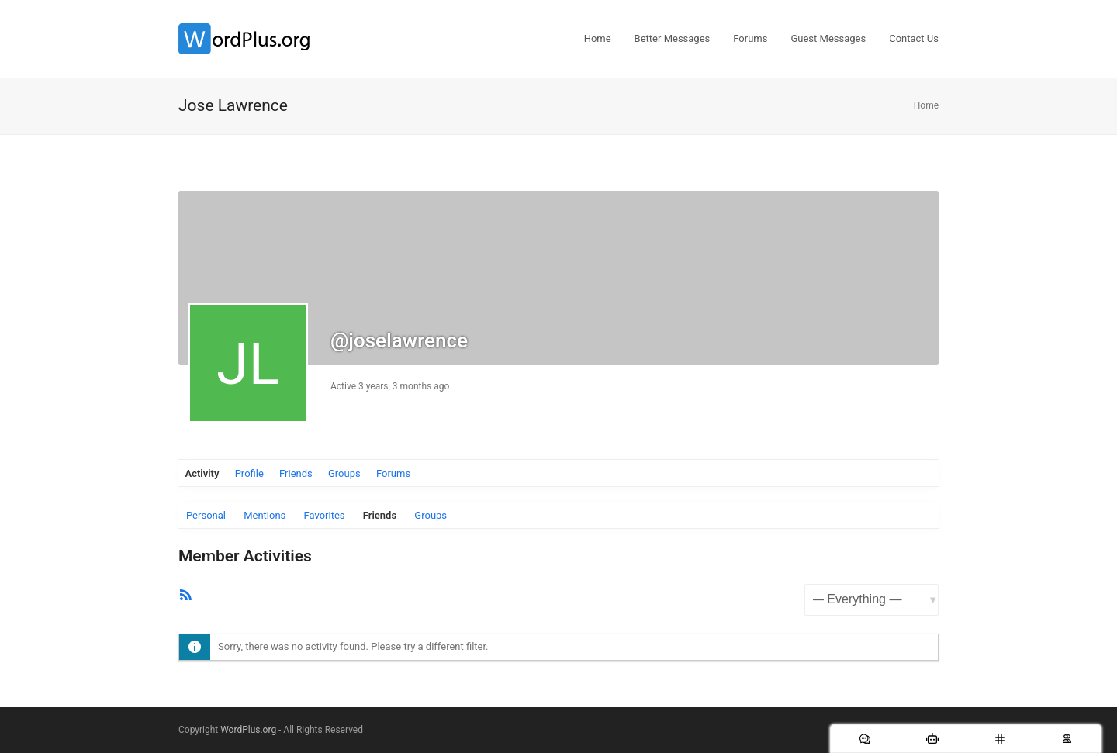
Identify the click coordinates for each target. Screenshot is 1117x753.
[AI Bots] (932, 738)
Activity (202, 473)
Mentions (264, 515)
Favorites (324, 515)
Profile (249, 473)
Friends (296, 473)
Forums (393, 473)
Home (926, 105)
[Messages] (864, 738)
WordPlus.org (248, 729)
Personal (206, 515)
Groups (344, 473)
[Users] (1067, 738)
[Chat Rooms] (999, 738)
